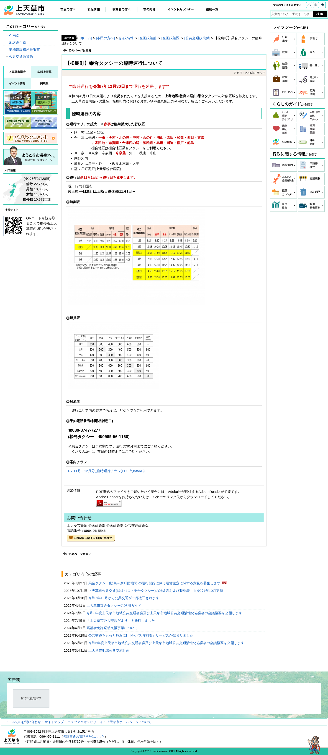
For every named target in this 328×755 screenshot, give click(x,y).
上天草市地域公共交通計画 (109, 650)
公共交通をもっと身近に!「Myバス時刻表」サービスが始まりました (141, 635)
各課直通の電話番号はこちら (84, 736)
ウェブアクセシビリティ (85, 722)
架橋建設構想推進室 (24, 50)
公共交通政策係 (21, 56)
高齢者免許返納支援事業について (113, 628)
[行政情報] (126, 38)
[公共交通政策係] (197, 38)
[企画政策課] (170, 38)
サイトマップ (54, 722)
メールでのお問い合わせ (23, 722)
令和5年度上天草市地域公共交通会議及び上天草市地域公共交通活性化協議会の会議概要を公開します (166, 643)
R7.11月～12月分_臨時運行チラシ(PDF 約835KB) (106, 471)
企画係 (14, 35)
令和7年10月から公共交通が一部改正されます (124, 598)
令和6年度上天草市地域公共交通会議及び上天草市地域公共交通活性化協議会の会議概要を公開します (165, 613)
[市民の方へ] (105, 38)
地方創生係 (17, 42)
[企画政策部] (147, 38)
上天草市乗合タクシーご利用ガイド (114, 605)
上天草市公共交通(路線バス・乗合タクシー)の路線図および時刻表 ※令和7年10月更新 (156, 591)
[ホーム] (86, 38)
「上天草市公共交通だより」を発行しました (121, 620)
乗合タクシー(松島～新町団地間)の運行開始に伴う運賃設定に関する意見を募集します (154, 583)
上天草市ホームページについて (129, 722)
